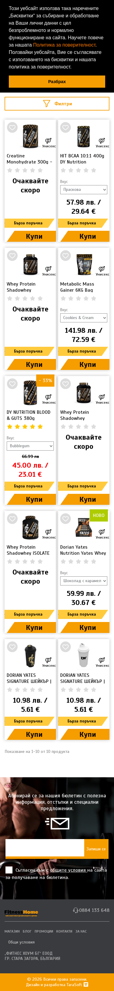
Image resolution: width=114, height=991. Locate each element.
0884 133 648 (94, 910)
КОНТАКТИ (64, 931)
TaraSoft (77, 984)
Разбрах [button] (57, 81)
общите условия (68, 870)
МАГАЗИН (12, 931)
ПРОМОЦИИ (44, 931)
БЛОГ (27, 931)
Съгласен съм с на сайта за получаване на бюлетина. (56, 873)
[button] (74, 68)
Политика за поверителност (64, 44)
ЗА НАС (81, 931)
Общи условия (21, 942)
